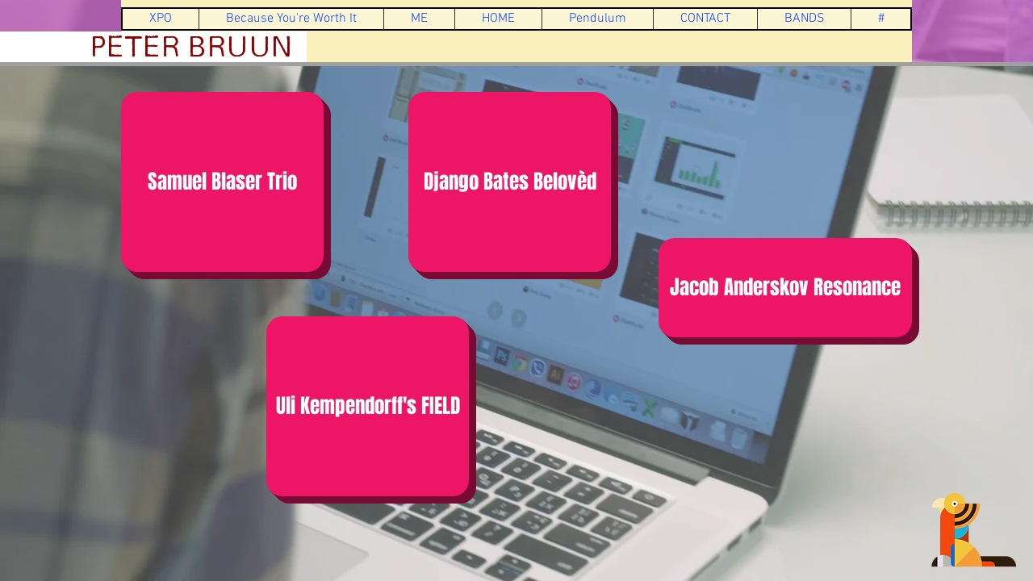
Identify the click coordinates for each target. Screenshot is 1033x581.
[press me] (973, 530)
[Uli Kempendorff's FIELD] (367, 406)
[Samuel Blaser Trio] (222, 182)
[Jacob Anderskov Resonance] (785, 287)
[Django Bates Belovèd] (509, 182)
